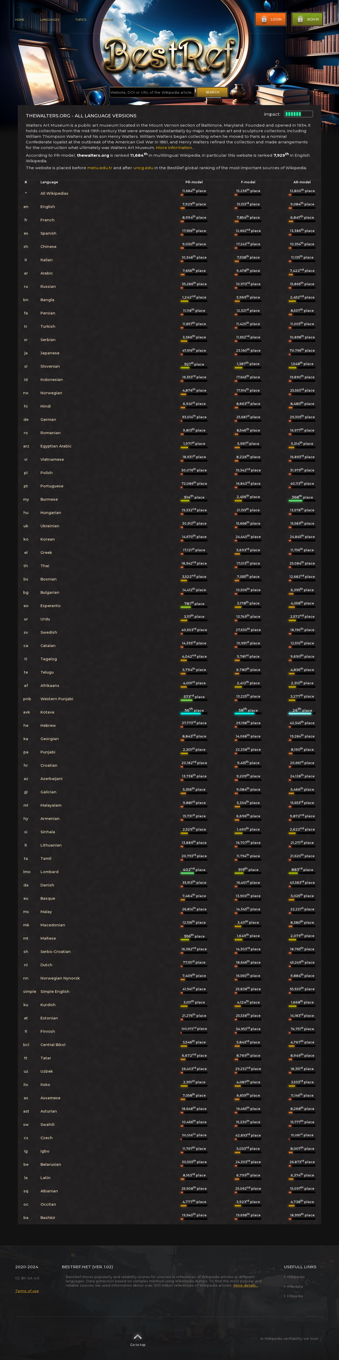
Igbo (44, 1151)
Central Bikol (52, 1044)
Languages (49, 20)
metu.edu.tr (99, 167)
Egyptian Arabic (56, 446)
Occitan (48, 1204)
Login (271, 19)
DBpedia (293, 1296)
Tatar (45, 1058)
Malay (46, 911)
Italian (46, 260)
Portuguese (51, 486)
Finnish (47, 1031)
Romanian (50, 432)
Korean (47, 539)
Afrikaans (49, 685)
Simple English (54, 991)
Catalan (48, 645)
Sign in (307, 19)
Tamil (45, 858)
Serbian (48, 339)
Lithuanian (51, 845)
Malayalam (50, 805)
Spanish (48, 233)
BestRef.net (76, 1266)
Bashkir (47, 1217)
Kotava (47, 712)
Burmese (49, 499)
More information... (175, 147)
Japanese (49, 353)
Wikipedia (294, 1277)
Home (19, 20)
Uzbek (46, 1071)
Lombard (49, 871)
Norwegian (51, 393)
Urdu (45, 619)
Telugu (47, 672)
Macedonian (52, 925)
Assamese (50, 1098)
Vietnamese (52, 459)
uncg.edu (143, 167)
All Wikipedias (54, 193)
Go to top (138, 1338)
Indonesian (51, 379)
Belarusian (50, 1164)
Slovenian (50, 366)
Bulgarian (49, 592)
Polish (46, 472)
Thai (44, 565)
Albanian (49, 1191)
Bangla (47, 299)
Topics (80, 20)
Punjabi (47, 752)
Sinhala (47, 832)
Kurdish (48, 1004)
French (47, 220)
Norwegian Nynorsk (60, 978)
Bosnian (48, 579)
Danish (47, 885)
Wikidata (293, 1286)
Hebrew (48, 725)
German (48, 419)
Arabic (46, 273)
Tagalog (48, 659)
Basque (47, 898)
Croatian (48, 765)
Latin (45, 1177)
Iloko (45, 1084)
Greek (46, 552)
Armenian (50, 818)
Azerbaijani (51, 778)
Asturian (48, 1111)
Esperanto (50, 605)
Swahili (47, 1124)
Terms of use (27, 1291)
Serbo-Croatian (55, 951)
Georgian (49, 738)
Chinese (48, 246)
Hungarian (50, 512)
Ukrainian (49, 526)
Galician (48, 792)
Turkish (47, 326)
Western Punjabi (56, 698)
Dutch (46, 965)
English (47, 206)
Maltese (48, 938)
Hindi (45, 406)
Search (212, 92)
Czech (46, 1137)
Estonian (49, 1018)
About (107, 20)
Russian (48, 286)
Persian (47, 313)
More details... (245, 1285)
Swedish (48, 632)
